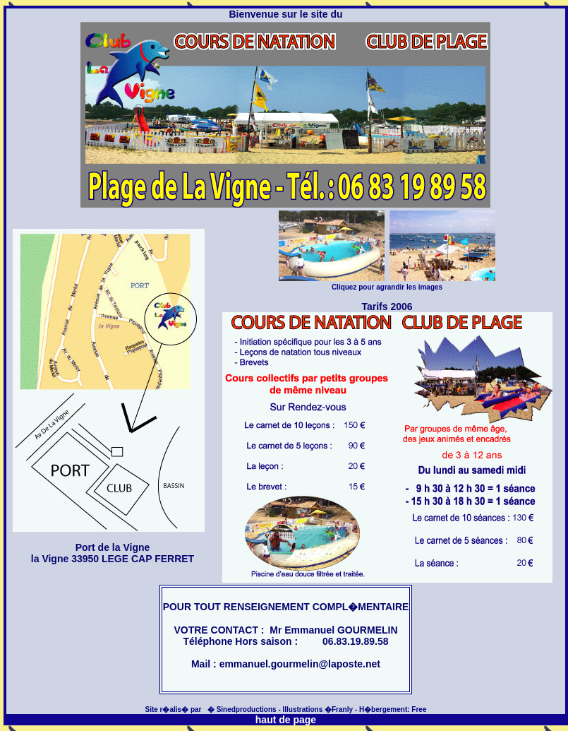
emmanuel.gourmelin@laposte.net (299, 664)
